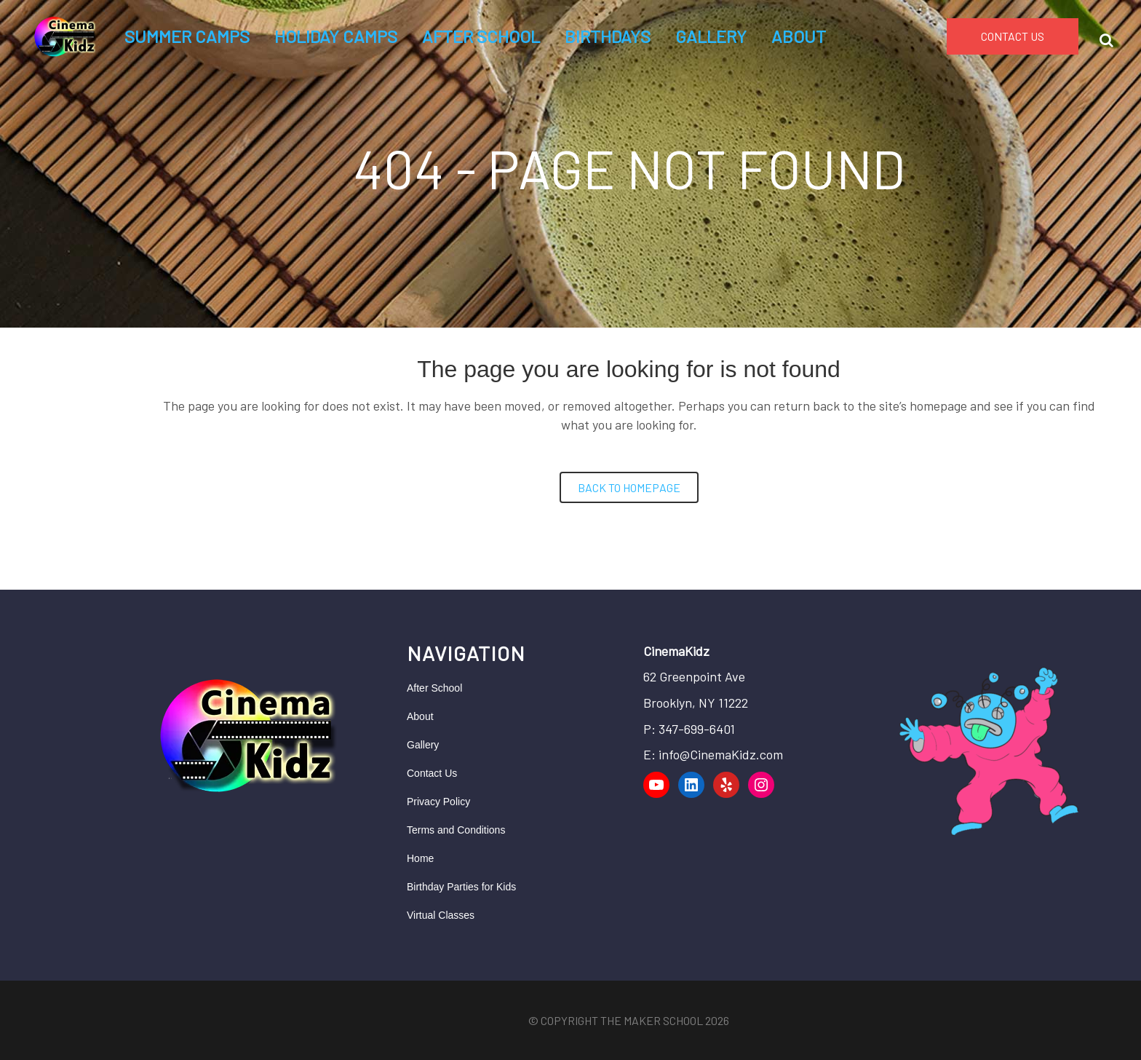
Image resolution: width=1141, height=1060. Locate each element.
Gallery (423, 745)
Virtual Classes (440, 915)
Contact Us (432, 773)
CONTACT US (1012, 36)
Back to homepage (629, 487)
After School (434, 688)
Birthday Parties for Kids (461, 887)
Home (420, 858)
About (420, 716)
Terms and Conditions (456, 830)
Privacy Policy (438, 801)
